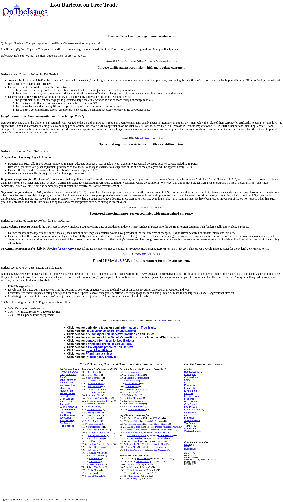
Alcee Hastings (143, 461)
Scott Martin (66, 396)
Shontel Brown (135, 473)
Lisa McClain (95, 424)
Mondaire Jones (135, 406)
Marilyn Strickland (137, 409)
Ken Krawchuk (67, 385)
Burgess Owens (133, 449)
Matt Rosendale (95, 426)
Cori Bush (132, 392)
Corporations (191, 377)
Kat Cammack (94, 386)
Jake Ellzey (131, 478)
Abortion (188, 369)
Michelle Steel (135, 424)
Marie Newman (132, 383)
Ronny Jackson (96, 455)
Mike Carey (133, 475)
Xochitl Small (159, 438)
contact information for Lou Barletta (110, 340)
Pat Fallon (93, 449)
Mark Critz (65, 388)
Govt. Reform (191, 401)
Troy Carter (131, 464)
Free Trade (190, 398)
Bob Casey (65, 412)
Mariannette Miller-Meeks (100, 400)
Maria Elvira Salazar (137, 429)
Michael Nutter (67, 393)
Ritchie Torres (134, 400)
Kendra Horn (160, 444)
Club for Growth (61, 248)
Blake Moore (94, 470)
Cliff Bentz (93, 441)
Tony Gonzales (96, 464)
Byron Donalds (96, 392)
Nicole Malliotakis (136, 441)
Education (189, 385)
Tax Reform (190, 423)
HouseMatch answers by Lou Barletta (111, 330)
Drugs (187, 382)
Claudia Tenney (96, 438)
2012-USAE (162, 320)
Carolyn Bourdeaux (136, 377)
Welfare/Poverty (192, 431)
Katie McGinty (67, 420)
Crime (187, 380)
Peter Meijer (94, 421)
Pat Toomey (66, 423)
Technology (190, 425)
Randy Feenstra (94, 403)
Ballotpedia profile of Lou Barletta (110, 347)
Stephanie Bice (134, 444)
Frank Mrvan (132, 386)
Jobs (186, 415)
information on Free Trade (138, 327)
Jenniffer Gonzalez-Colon (100, 444)
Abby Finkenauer (160, 432)
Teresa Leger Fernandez (100, 432)
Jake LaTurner (95, 415)
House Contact (190, 455)
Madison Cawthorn (98, 429)
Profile (187, 447)
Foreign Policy (191, 396)
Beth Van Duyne (97, 467)
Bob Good (93, 473)
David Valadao (135, 418)
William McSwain (68, 407)
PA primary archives (99, 353)
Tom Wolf (64, 404)
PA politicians (190, 449)
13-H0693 (144, 207)
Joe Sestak (65, 417)
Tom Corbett (66, 401)
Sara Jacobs (133, 372)
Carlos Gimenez (135, 426)
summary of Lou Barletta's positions (112, 334)
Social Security (192, 420)
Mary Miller (94, 406)
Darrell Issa (94, 380)
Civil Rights (190, 374)
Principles (189, 417)
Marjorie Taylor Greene (100, 398)
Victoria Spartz (94, 409)
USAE (124, 260)
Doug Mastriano (68, 374)
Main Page (189, 444)
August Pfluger (96, 452)
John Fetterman (68, 380)
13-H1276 (142, 254)
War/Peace (190, 428)
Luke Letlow (94, 418)
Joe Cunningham (159, 447)
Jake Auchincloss (135, 389)
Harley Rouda (160, 424)
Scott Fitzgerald (95, 475)
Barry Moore (94, 374)
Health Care (190, 407)
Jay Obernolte (94, 377)
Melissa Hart (66, 390)
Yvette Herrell (133, 438)
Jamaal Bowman (135, 403)
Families (188, 393)
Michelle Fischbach (136, 435)
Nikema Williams (135, 374)
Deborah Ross (133, 395)
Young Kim (133, 421)
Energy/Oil (189, 388)
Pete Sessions (95, 458)
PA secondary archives (101, 356)
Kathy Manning (134, 398)
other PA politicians (99, 350)
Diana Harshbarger (97, 447)
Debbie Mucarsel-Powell (167, 426)
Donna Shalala (167, 429)
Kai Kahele (131, 380)
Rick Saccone (67, 425)
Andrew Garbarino (97, 435)
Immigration (190, 412)
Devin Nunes (143, 458)
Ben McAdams (161, 449)
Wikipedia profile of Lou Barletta (109, 343)
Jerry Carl (92, 372)
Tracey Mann (94, 412)
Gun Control (190, 404)
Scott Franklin (96, 389)
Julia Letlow (132, 467)
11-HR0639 (144, 138)
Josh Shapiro (66, 382)
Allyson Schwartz (69, 371)
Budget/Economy (193, 371)
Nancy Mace (132, 447)
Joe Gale (64, 377)
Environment (190, 390)
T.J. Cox (158, 418)
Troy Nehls (94, 461)
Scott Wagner (67, 398)
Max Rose (163, 441)
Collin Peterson (165, 435)
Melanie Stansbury (136, 470)
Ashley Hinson (132, 432)
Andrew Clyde (95, 395)
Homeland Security (194, 409)
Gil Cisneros (157, 421)
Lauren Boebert (95, 383)
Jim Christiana (67, 415)
